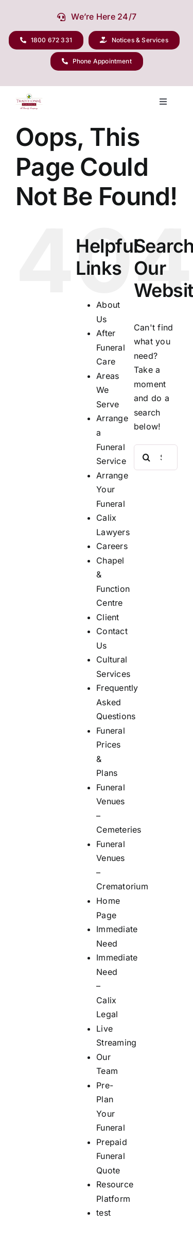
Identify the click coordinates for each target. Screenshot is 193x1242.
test (103, 1212)
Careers (112, 546)
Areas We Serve (107, 390)
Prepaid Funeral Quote (111, 1156)
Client (107, 617)
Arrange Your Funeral (112, 489)
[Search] (147, 457)
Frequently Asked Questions (117, 702)
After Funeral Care (110, 347)
